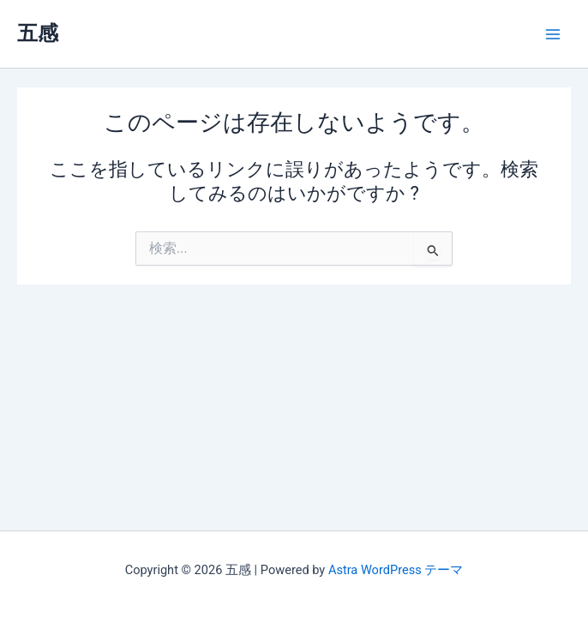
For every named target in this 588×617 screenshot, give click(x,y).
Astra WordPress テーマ (395, 570)
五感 (37, 33)
